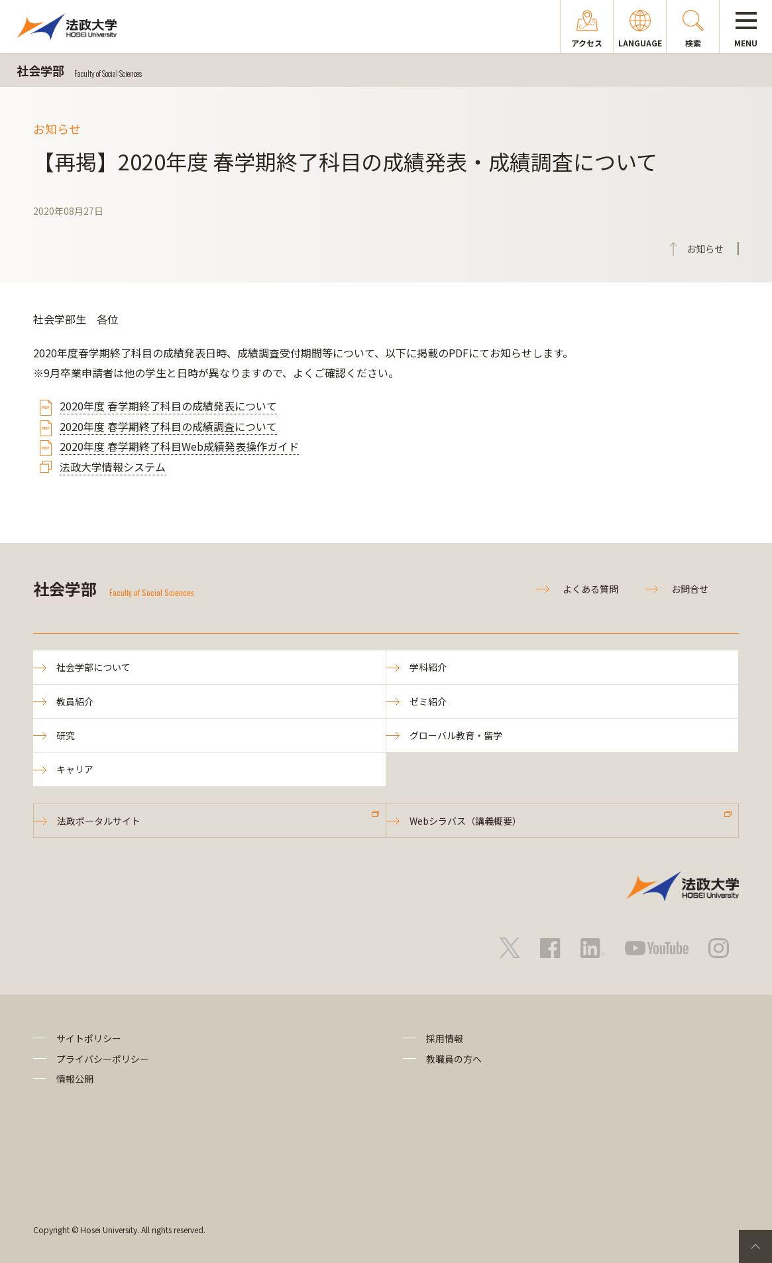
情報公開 (74, 1078)
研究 (65, 735)
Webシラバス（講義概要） (466, 820)
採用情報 (444, 1038)
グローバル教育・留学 (456, 735)
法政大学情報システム (113, 467)
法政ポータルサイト (98, 820)
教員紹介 (74, 701)
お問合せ (689, 588)
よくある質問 (590, 588)
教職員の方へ (454, 1058)
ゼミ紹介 (428, 701)
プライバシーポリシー (102, 1058)
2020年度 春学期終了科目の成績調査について (168, 426)
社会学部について (93, 667)
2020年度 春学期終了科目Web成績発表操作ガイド (179, 446)
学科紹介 (428, 667)
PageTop (755, 1246)
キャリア (74, 769)
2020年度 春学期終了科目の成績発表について (168, 406)
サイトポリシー (88, 1038)
